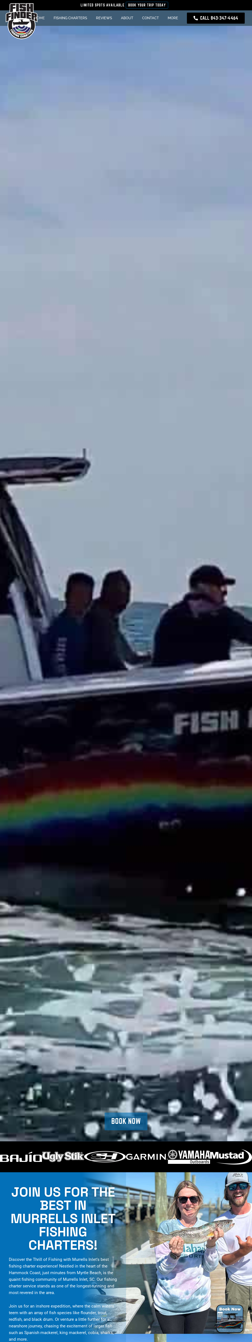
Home (39, 18)
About (127, 18)
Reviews (104, 18)
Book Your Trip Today (147, 5)
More (173, 18)
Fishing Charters (70, 18)
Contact (150, 18)
